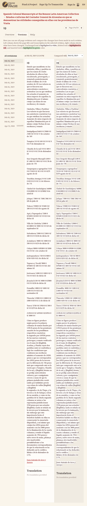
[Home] (9, 4)
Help (32, 34)
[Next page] (81, 28)
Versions (22, 34)
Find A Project (29, 4)
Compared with (60, 56)
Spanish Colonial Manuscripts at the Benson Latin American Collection (41, 13)
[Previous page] (66, 28)
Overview (9, 34)
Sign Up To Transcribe (51, 4)
